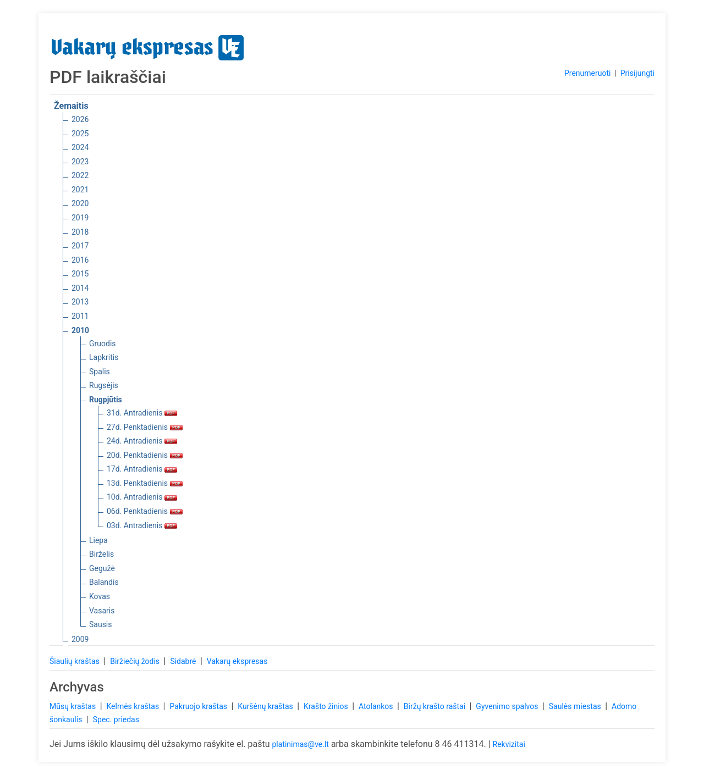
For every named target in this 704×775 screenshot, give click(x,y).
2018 (80, 232)
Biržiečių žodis (135, 661)
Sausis (100, 624)
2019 (80, 217)
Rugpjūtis (105, 399)
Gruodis (102, 343)
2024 (80, 147)
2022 (80, 175)
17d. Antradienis (142, 468)
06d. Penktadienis (145, 511)
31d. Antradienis (142, 412)
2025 (80, 133)
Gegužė (102, 568)
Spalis (99, 371)
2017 (80, 245)
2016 (80, 260)
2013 (80, 301)
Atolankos (377, 706)
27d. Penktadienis (145, 427)
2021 (80, 189)
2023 (80, 161)
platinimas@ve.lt (300, 744)
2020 (80, 203)
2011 (80, 316)
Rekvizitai (509, 744)
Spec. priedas (116, 719)
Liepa (98, 540)
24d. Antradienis (142, 440)
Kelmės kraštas (133, 706)
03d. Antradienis (142, 525)
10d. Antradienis (142, 496)
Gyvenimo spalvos (508, 706)
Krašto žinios (327, 706)
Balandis (104, 582)
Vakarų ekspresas (237, 661)
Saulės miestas (576, 706)
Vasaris (101, 610)
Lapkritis (103, 357)
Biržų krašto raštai (436, 706)
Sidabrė (184, 661)
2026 (80, 119)
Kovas (99, 596)
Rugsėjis (103, 385)
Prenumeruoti (587, 73)
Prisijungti (637, 73)
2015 (80, 273)
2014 (80, 288)
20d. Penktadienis (145, 455)
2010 (80, 330)
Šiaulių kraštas (75, 661)
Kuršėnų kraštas (266, 706)
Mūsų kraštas (74, 706)
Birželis (101, 554)
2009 (80, 639)
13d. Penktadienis (145, 483)
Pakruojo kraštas (199, 706)
